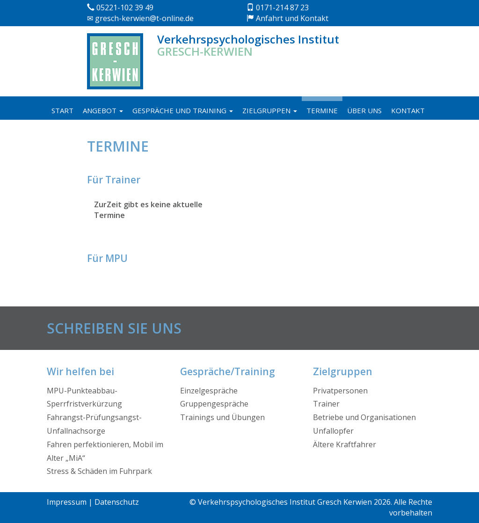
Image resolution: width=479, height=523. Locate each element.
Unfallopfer (333, 431)
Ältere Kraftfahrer (344, 444)
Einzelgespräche (209, 390)
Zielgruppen (269, 110)
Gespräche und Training (182, 110)
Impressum (67, 502)
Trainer (326, 404)
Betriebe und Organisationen (364, 417)
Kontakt (408, 110)
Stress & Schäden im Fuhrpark (99, 471)
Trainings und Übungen (222, 417)
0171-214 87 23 (278, 7)
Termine (322, 110)
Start (62, 110)
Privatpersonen (340, 390)
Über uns (364, 110)
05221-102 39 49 (120, 7)
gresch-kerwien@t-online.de (140, 18)
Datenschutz (116, 502)
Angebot (103, 110)
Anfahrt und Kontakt (287, 18)
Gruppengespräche (214, 404)
